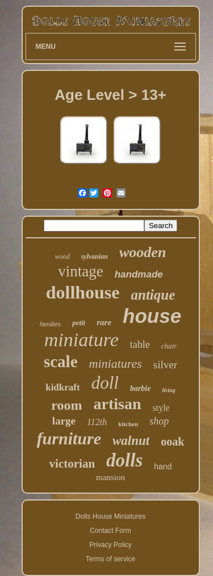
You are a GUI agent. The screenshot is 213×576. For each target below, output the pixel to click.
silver (165, 365)
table (140, 344)
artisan (117, 404)
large (64, 421)
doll (105, 383)
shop (159, 421)
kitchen (128, 424)
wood (62, 256)
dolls (124, 460)
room (66, 405)
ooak (172, 441)
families (50, 324)
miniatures (115, 363)
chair (169, 346)
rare (104, 322)
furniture (69, 438)
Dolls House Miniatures (110, 516)
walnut (130, 441)
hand (163, 466)
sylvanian (94, 256)
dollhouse (83, 292)
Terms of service (110, 559)
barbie (140, 388)
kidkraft (62, 387)
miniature (81, 339)
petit (78, 322)
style (161, 408)
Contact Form (110, 531)
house (152, 316)
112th (97, 422)
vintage (80, 271)
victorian (72, 463)
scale (61, 361)
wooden (142, 252)
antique (153, 294)
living (168, 390)
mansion (110, 477)
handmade (139, 274)
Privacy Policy (110, 545)
